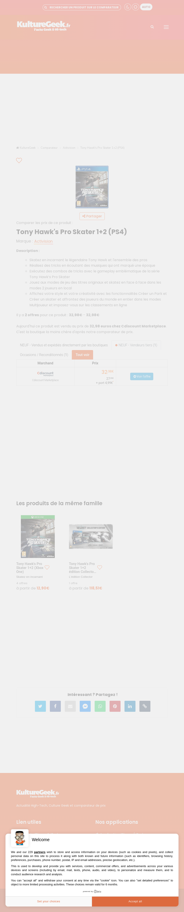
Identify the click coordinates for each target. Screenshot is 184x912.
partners (39, 852)
